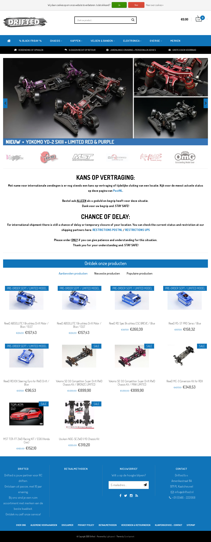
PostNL (117, 190)
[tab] (73, 273)
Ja (119, 5)
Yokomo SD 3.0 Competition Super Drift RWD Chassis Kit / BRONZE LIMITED (79, 382)
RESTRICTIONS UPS (137, 230)
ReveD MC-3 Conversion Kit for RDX (184, 381)
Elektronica (132, 40)
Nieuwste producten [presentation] (107, 273)
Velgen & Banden (103, 40)
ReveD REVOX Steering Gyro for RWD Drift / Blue (26, 382)
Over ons (21, 525)
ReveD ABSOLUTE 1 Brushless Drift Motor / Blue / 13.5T (79, 325)
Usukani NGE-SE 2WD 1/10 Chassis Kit (79, 439)
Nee (136, 5)
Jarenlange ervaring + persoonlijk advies (131, 50)
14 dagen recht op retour (79, 50)
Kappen (76, 40)
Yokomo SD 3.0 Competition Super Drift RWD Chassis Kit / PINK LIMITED (132, 382)
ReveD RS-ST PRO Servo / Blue (185, 323)
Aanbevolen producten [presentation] (73, 273)
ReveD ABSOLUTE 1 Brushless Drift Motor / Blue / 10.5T (26, 325)
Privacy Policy (86, 525)
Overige (156, 40)
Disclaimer (67, 525)
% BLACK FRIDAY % (30, 40)
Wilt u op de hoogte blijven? (129, 475)
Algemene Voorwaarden (43, 525)
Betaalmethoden (108, 525)
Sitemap (191, 525)
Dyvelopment (129, 536)
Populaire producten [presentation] (139, 273)
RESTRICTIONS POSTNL (107, 230)
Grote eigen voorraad (182, 50)
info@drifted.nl (184, 492)
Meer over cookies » (154, 5)
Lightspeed (110, 536)
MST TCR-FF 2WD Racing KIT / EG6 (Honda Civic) (26, 440)
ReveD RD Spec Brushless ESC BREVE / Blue (132, 323)
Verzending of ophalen (28, 50)
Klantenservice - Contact (168, 525)
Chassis (56, 40)
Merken (175, 40)
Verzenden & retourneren (135, 525)
